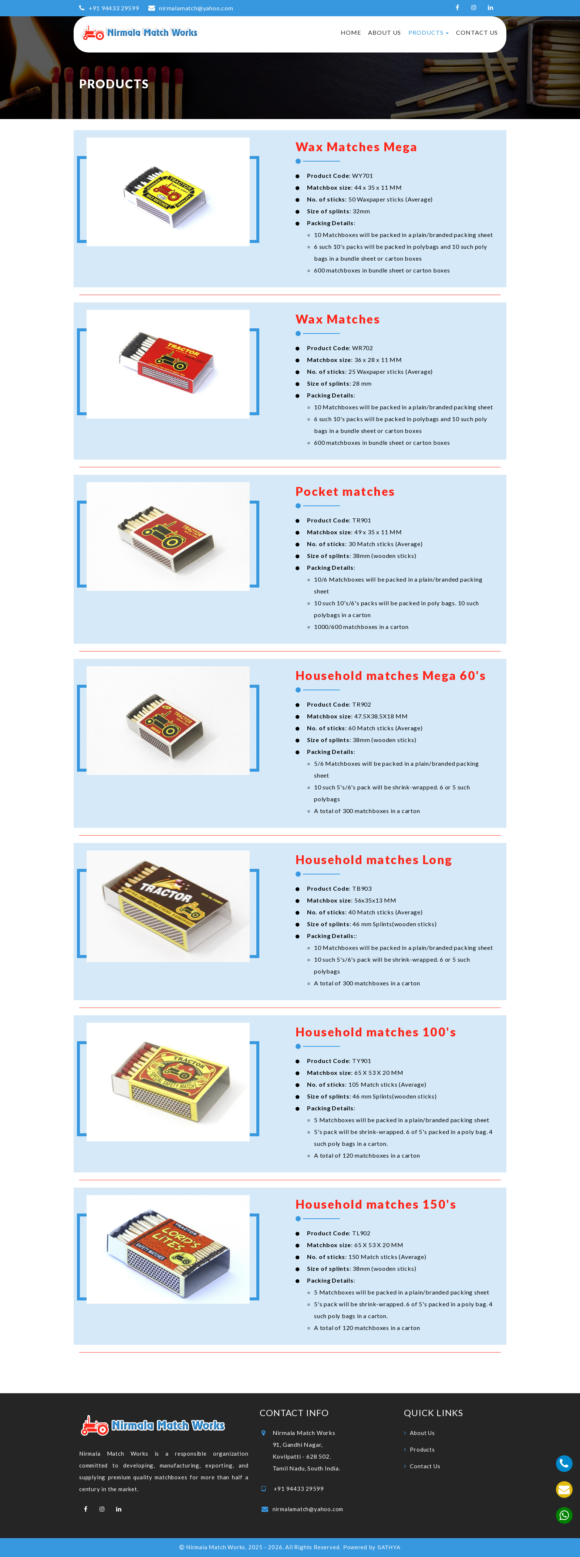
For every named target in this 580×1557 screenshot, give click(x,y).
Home (351, 32)
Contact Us (477, 32)
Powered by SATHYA (372, 1547)
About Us (384, 32)
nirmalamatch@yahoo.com (196, 7)
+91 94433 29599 (113, 7)
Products (428, 32)
